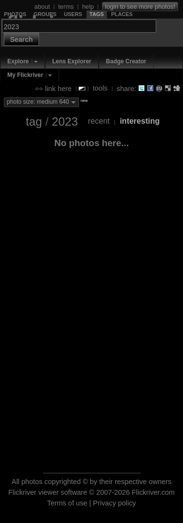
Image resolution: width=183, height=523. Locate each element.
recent (98, 121)
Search (21, 39)
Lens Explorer (71, 61)
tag (34, 121)
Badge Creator (126, 61)
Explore (18, 61)
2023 (65, 121)
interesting (140, 121)
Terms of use (67, 503)
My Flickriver (25, 75)
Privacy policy (114, 503)
